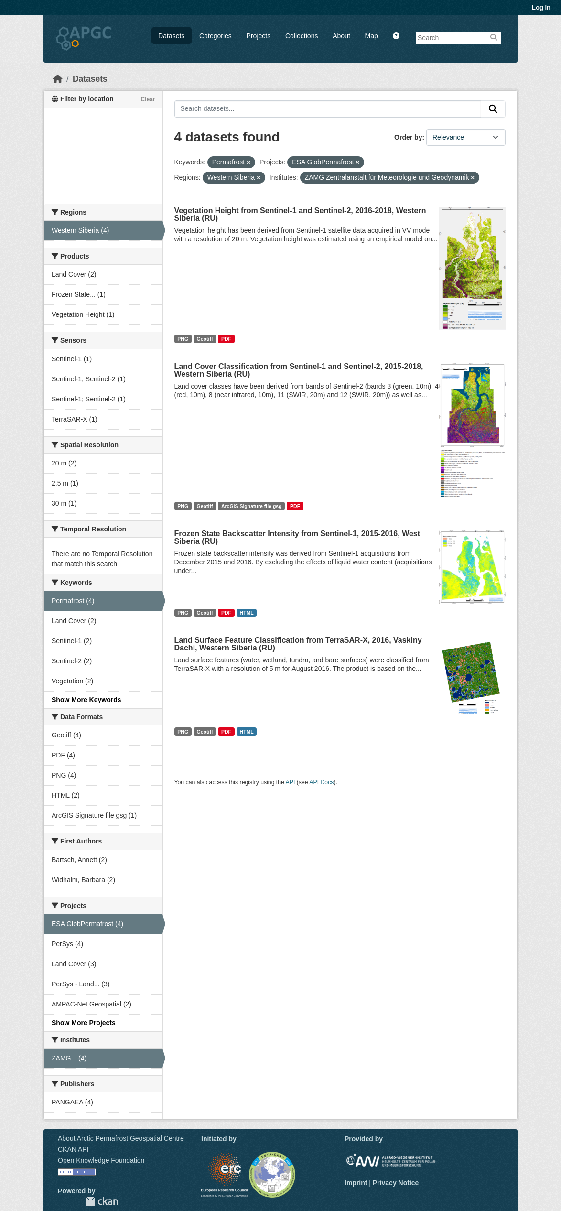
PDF (226, 339)
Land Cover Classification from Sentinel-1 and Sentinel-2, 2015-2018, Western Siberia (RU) (298, 370)
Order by (408, 137)
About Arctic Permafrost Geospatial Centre (121, 1138)
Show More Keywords (86, 699)
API (290, 782)
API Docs (321, 782)
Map (371, 36)
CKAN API (73, 1149)
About (341, 36)
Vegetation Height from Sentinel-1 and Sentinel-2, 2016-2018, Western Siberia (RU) (300, 214)
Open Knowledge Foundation (101, 1160)
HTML (246, 613)
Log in (541, 7)
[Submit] (493, 109)
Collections (301, 36)
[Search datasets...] (328, 109)
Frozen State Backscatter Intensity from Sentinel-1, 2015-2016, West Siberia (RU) (297, 537)
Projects (259, 36)
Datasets (171, 36)
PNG (182, 339)
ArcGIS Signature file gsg (251, 506)
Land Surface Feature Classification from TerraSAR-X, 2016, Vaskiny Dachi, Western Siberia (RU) (298, 644)
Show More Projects (84, 1023)
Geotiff (205, 339)
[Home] (58, 79)
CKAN (102, 1201)
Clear (147, 99)
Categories (215, 36)
